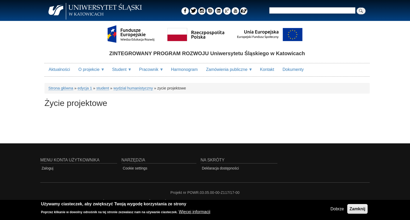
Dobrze (337, 210)
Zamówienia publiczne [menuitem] (227, 71)
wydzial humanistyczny (133, 88)
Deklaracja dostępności (220, 168)
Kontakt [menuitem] (267, 69)
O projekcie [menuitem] (89, 71)
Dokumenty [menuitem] (293, 69)
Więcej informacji (194, 213)
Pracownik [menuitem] (149, 71)
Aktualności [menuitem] (59, 69)
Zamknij (357, 210)
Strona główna (60, 88)
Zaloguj (47, 168)
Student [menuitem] (120, 71)
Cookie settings (135, 168)
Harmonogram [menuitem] (184, 69)
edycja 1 (85, 88)
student (102, 88)
